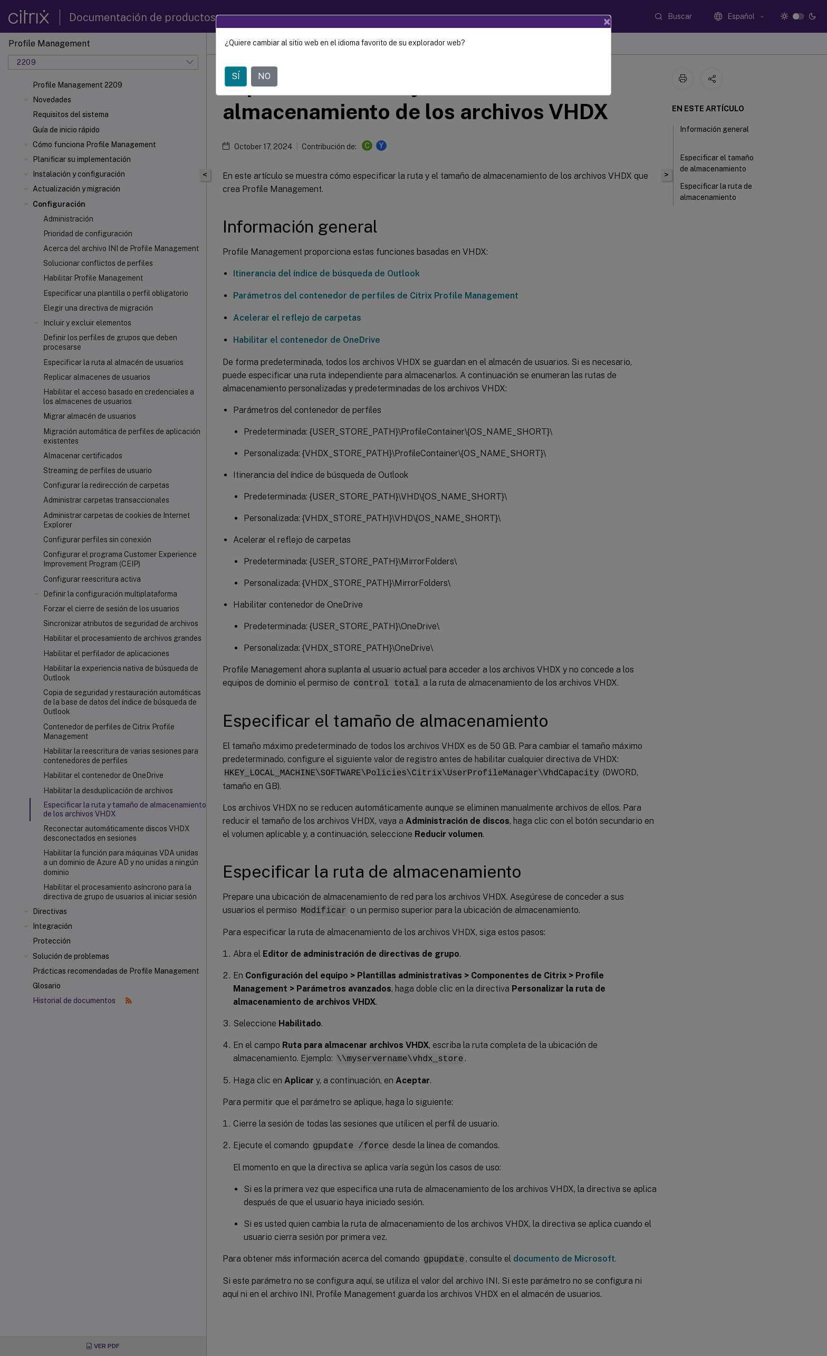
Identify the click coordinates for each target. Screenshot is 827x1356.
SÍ (236, 76)
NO (264, 76)
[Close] (607, 21)
